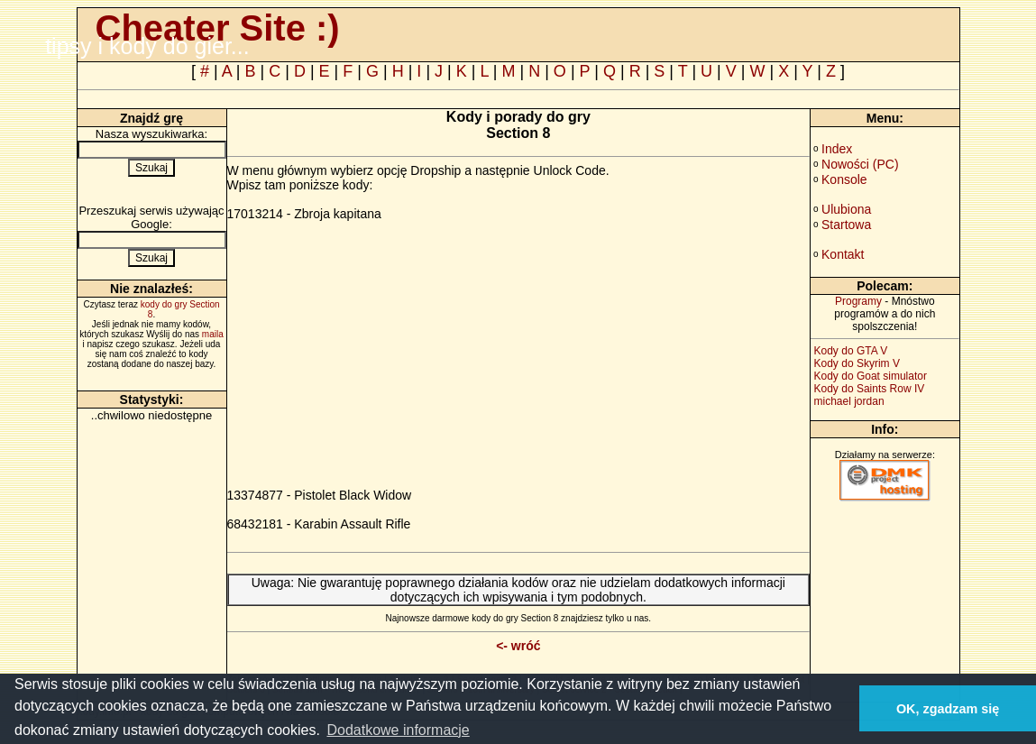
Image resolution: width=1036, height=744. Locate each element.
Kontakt (842, 254)
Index (836, 149)
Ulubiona (846, 209)
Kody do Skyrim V (857, 363)
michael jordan (849, 401)
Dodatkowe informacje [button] (397, 730)
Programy (858, 301)
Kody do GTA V (851, 350)
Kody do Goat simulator (870, 376)
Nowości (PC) (860, 164)
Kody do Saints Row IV (869, 388)
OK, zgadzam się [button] (947, 709)
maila (213, 334)
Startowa (846, 224)
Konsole (844, 179)
